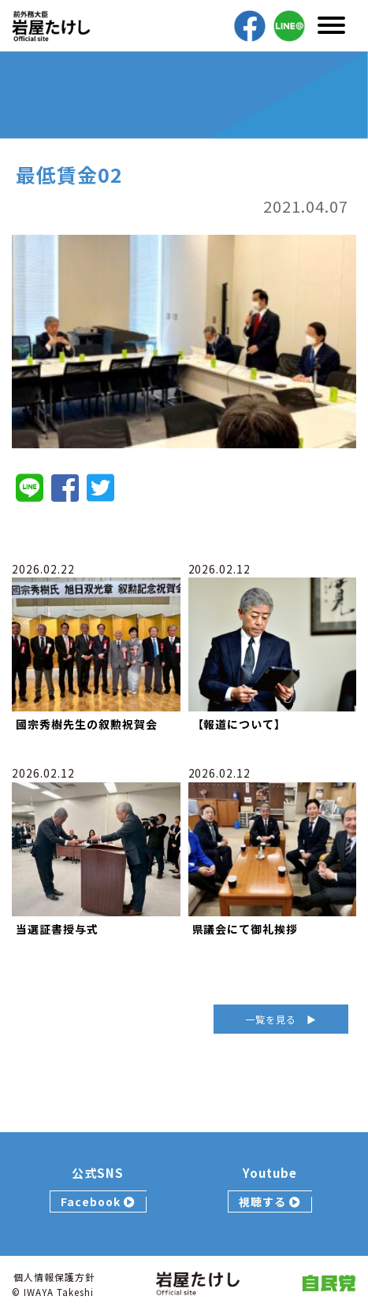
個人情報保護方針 (54, 1276)
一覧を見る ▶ (281, 1019)
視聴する (270, 1201)
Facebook (98, 1201)
